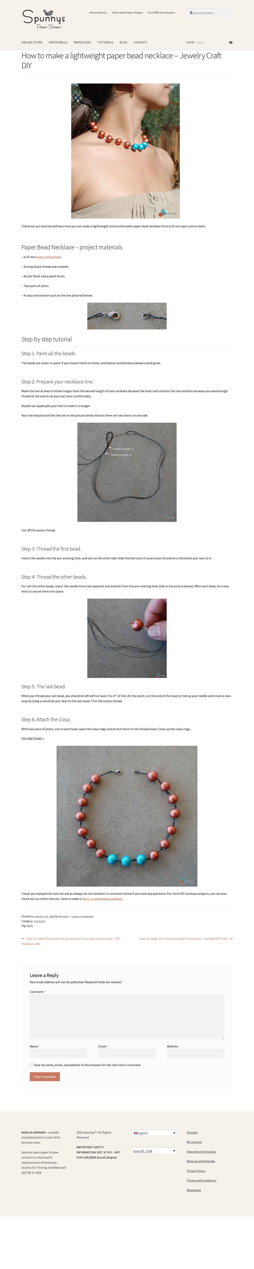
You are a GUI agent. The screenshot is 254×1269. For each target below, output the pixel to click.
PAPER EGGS (82, 42)
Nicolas (63, 916)
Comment (38, 992)
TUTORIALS (105, 42)
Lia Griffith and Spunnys (161, 12)
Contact (192, 1132)
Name (35, 1046)
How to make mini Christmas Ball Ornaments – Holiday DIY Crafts (184, 938)
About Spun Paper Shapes (127, 12)
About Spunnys (98, 12)
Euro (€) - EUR (142, 1151)
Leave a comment (82, 916)
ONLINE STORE (31, 42)
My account (194, 1142)
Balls (30, 925)
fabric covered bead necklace (102, 899)
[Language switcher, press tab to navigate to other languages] (154, 1133)
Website (172, 1046)
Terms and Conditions (201, 1180)
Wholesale (194, 1190)
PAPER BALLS (58, 42)
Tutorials (39, 921)
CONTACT (140, 42)
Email (103, 1046)
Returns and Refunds (201, 1161)
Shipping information (201, 1152)
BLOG (123, 42)
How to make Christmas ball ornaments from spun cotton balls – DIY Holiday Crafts (70, 941)
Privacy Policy (196, 1171)
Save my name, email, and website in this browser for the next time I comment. (87, 1065)
